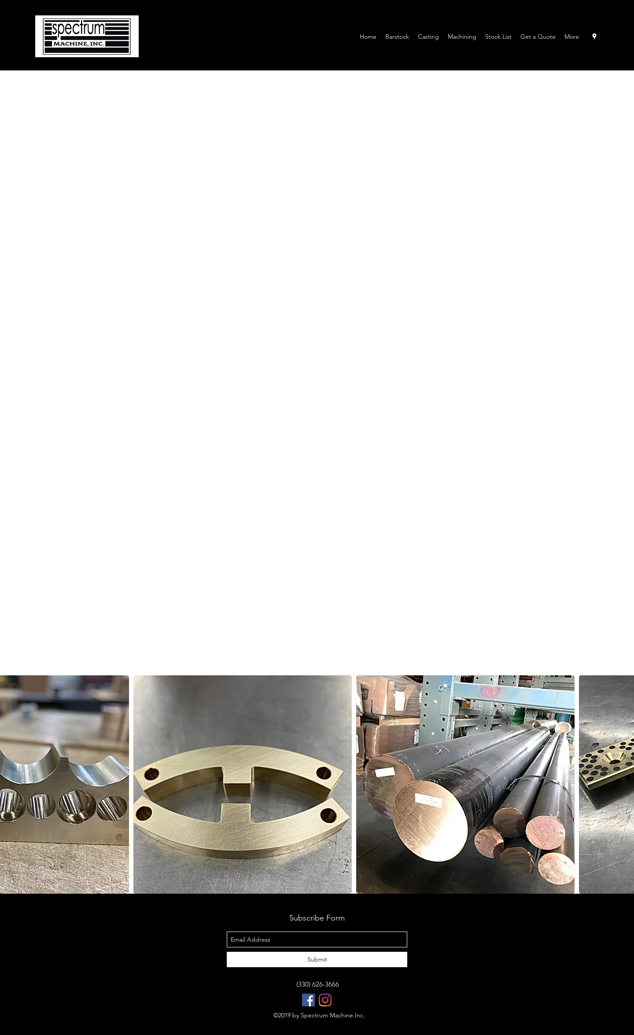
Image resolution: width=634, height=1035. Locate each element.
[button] (242, 784)
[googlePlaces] (594, 36)
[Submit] (317, 959)
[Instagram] (325, 1000)
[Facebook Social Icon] (308, 1000)
